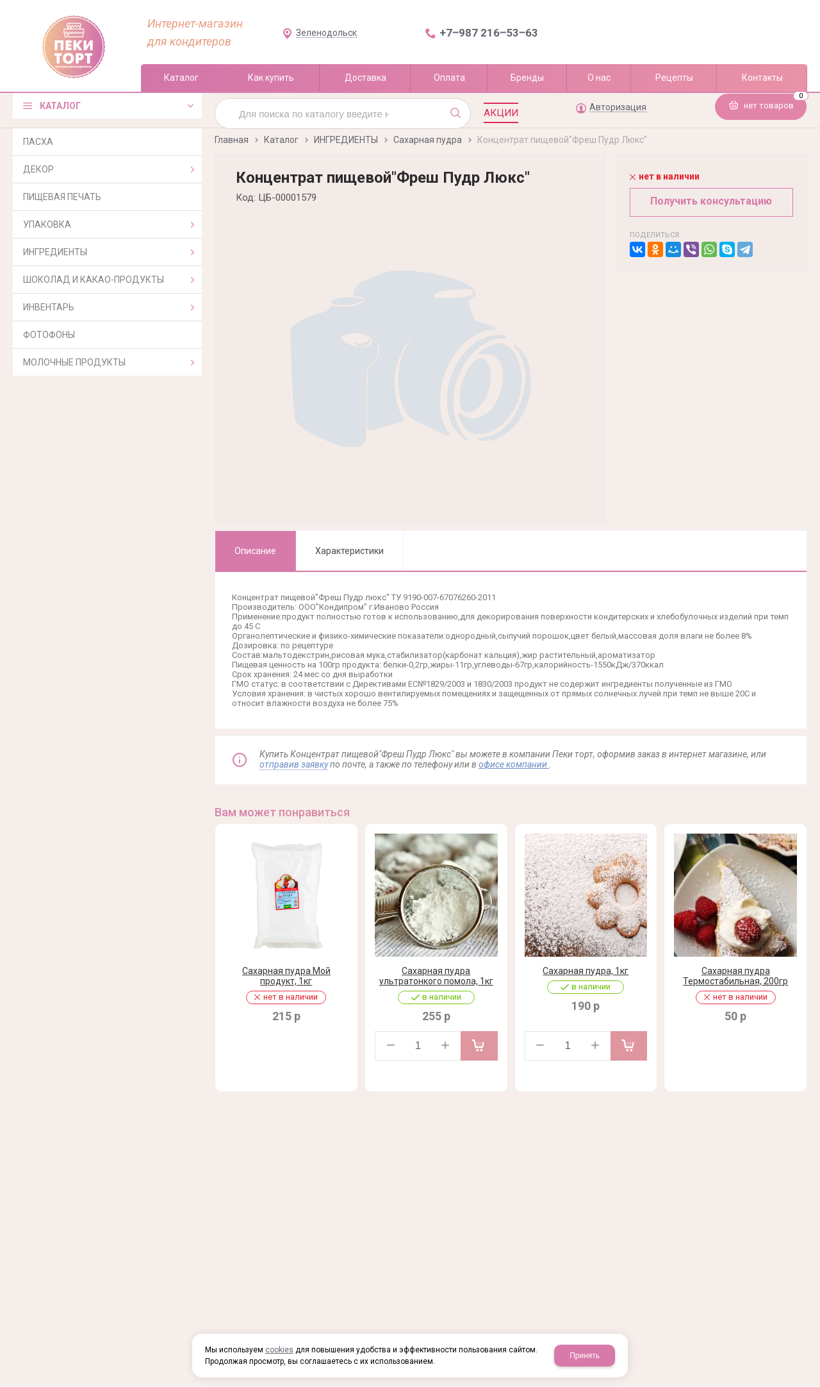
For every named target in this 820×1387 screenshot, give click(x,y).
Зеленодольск (326, 33)
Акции (501, 113)
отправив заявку (293, 764)
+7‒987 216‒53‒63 (488, 32)
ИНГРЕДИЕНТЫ (346, 140)
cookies (279, 1349)
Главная (232, 140)
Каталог (281, 140)
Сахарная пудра (427, 140)
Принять (585, 1355)
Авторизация (617, 107)
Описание (255, 551)
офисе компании (514, 764)
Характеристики (349, 551)
